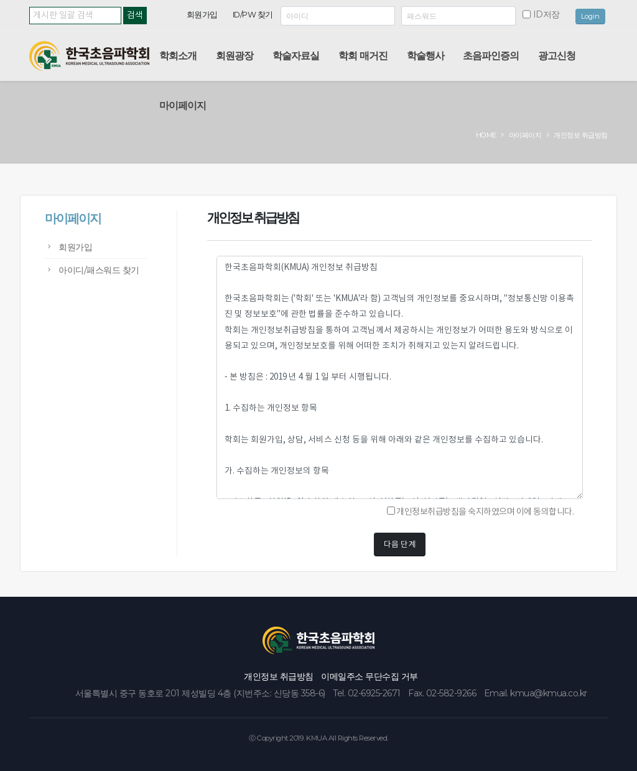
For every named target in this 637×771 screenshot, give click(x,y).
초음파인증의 (491, 56)
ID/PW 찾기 (253, 14)
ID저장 (546, 14)
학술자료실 (295, 56)
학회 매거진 (363, 56)
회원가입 (202, 14)
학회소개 (178, 56)
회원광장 (234, 56)
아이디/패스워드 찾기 (98, 270)
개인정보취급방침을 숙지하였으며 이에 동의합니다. (480, 512)
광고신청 (556, 56)
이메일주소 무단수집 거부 (369, 676)
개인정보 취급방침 (279, 676)
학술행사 (425, 56)
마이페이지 (182, 105)
